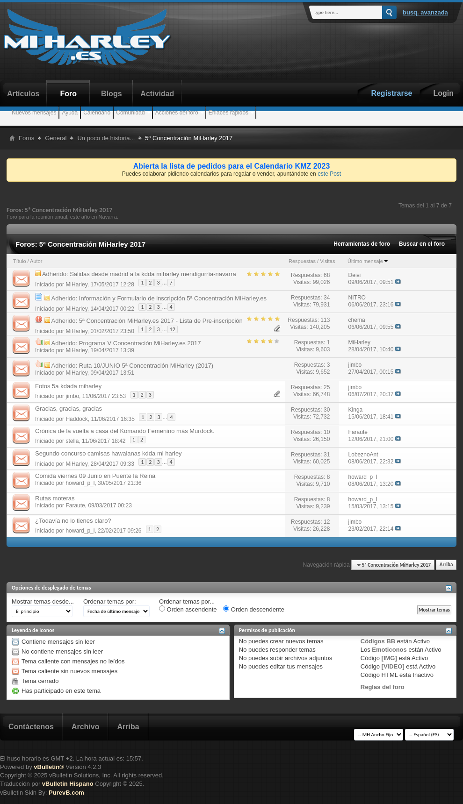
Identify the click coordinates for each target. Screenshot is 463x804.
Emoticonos (389, 649)
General (55, 138)
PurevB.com (66, 792)
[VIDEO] (393, 666)
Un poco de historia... (106, 138)
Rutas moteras (55, 498)
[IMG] (389, 658)
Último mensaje (368, 261)
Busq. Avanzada (425, 12)
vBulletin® (49, 766)
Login (443, 93)
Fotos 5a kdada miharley (68, 386)
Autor (36, 261)
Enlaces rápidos (228, 112)
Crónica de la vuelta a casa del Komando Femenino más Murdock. (125, 430)
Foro (68, 94)
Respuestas (302, 261)
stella (72, 441)
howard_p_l (79, 483)
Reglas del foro (383, 686)
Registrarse (391, 93)
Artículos (23, 94)
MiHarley (76, 284)
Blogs (111, 94)
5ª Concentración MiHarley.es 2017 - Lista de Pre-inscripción (161, 320)
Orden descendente (253, 609)
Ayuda (70, 112)
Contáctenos (31, 727)
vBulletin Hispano (68, 783)
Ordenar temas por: (109, 601)
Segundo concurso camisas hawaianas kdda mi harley (108, 453)
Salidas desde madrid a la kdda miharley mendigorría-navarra (153, 273)
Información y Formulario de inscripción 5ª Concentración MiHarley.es (173, 298)
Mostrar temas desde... (43, 601)
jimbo (72, 396)
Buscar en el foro (422, 244)
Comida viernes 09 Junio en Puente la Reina (95, 475)
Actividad (157, 94)
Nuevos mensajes (34, 112)
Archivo (86, 727)
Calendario (96, 112)
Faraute (75, 505)
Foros (26, 138)
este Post (329, 174)
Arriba (446, 565)
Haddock (76, 418)
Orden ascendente (188, 609)
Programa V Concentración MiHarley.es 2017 (140, 343)
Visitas (327, 261)
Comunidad (130, 112)
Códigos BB (378, 641)
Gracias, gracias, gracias (68, 408)
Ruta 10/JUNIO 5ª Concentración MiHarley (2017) (146, 365)
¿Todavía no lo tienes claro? (73, 520)
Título (19, 261)
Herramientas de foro (361, 244)
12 (172, 329)
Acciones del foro (176, 112)
